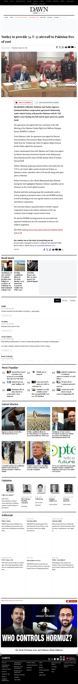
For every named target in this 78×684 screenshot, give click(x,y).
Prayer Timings (31, 662)
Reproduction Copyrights (18, 667)
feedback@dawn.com (47, 245)
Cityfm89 (53, 666)
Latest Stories (10, 404)
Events (62, 1)
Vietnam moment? (66, 500)
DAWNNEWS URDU (20, 1)
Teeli (52, 671)
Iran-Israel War (34, 17)
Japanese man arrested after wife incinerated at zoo (12, 433)
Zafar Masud (67, 504)
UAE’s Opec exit (7, 560)
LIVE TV (12, 1)
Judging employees (53, 500)
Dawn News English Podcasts (12, 600)
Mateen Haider (5, 48)
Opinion (49, 17)
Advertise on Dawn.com (18, 671)
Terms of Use (6, 674)
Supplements (70, 1)
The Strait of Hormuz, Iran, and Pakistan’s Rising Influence (39, 650)
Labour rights (57, 521)
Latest (11, 17)
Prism (40, 665)
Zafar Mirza (5, 499)
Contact (4, 662)
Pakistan (43, 17)
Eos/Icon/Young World (56, 663)
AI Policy (4, 671)
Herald (35, 1)
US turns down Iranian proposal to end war (66, 384)
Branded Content (19, 674)
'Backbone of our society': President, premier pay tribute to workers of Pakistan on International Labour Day (6, 281)
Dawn (40, 662)
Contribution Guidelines (6, 666)
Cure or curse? (8, 495)
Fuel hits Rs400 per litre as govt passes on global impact (32, 277)
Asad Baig (24, 506)
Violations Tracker (21, 17)
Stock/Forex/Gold (32, 665)
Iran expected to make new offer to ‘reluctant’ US (40, 384)
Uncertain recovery (34, 560)
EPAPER (6, 1)
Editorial (7, 515)
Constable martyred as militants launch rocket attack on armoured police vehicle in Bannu (13, 468)
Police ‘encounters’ (59, 560)
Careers (35, 4)
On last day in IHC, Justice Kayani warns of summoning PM (66, 392)
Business (57, 17)
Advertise (55, 1)
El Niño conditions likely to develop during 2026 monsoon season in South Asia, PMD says (19, 281)
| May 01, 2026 (39, 13)
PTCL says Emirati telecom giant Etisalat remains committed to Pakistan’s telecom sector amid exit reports (63, 468)
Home (6, 17)
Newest (64, 301)
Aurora (42, 1)
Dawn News (42, 675)
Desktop (29, 670)
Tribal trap (39, 499)
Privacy (4, 676)
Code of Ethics (6, 669)
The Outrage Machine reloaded (25, 501)
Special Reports (44, 670)
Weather (29, 667)
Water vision (6, 521)
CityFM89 (48, 1)
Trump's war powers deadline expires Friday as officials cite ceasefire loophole (37, 468)
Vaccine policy (32, 521)
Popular (72, 301)
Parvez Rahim (53, 504)
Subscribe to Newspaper (18, 663)
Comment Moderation (5, 679)
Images (29, 1)
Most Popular (10, 367)
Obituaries (42, 4)
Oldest (57, 301)
